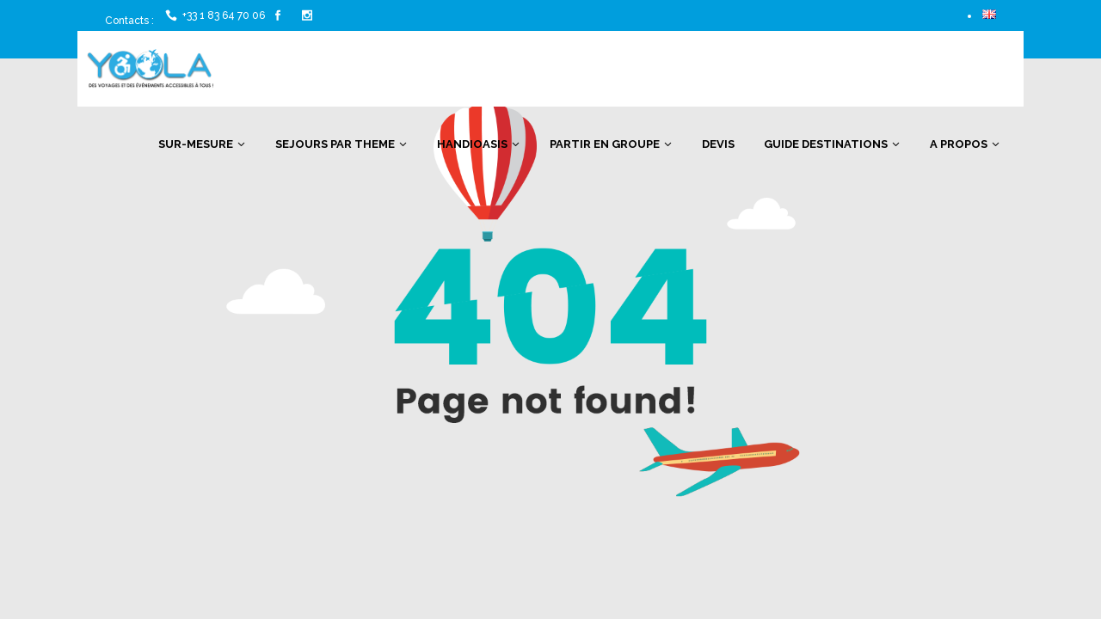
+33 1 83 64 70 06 (223, 15)
